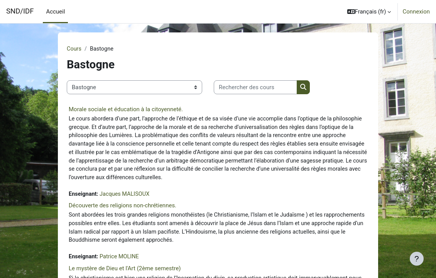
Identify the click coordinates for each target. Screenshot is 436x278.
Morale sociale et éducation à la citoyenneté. (126, 109)
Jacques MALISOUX (126, 196)
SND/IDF (20, 11)
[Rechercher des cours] (255, 87)
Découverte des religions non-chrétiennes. (122, 208)
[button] (369, 11)
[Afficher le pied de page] (417, 259)
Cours (74, 49)
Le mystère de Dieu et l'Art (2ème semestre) (125, 272)
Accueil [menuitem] (55, 11)
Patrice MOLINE (121, 261)
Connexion (416, 11)
